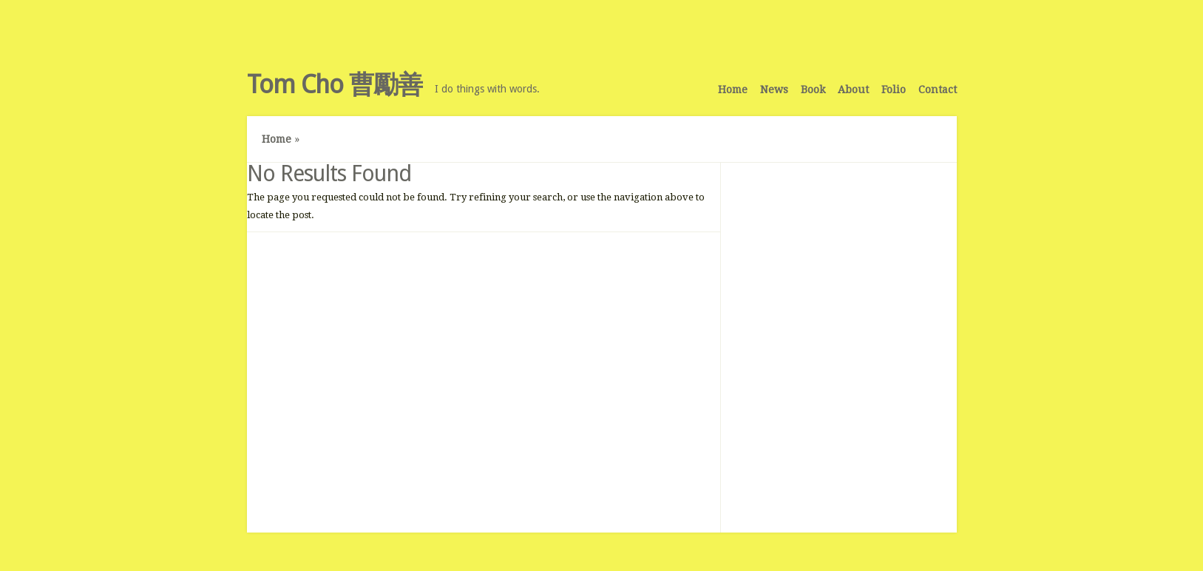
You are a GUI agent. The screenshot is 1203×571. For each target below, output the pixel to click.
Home (733, 89)
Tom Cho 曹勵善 (334, 84)
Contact (937, 89)
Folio (893, 89)
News (774, 89)
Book (813, 89)
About (853, 89)
